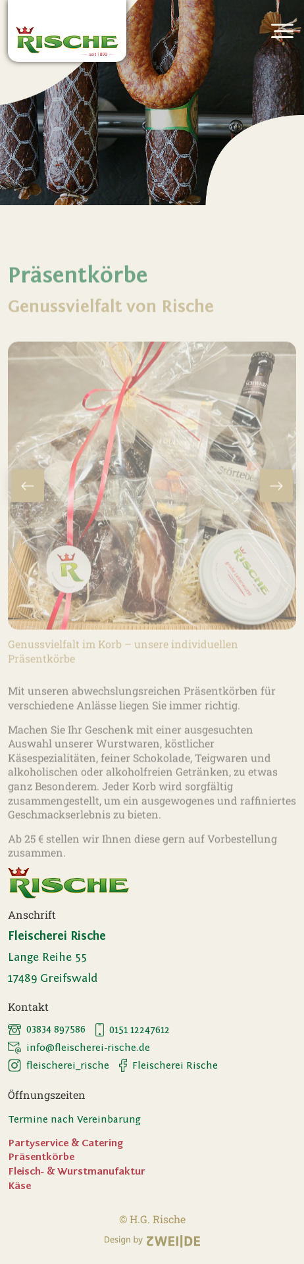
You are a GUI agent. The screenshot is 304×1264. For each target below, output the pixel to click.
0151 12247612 (132, 1029)
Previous (27, 502)
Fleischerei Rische (168, 1065)
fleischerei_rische (58, 1065)
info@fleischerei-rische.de (79, 1048)
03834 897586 (47, 1029)
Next (276, 502)
